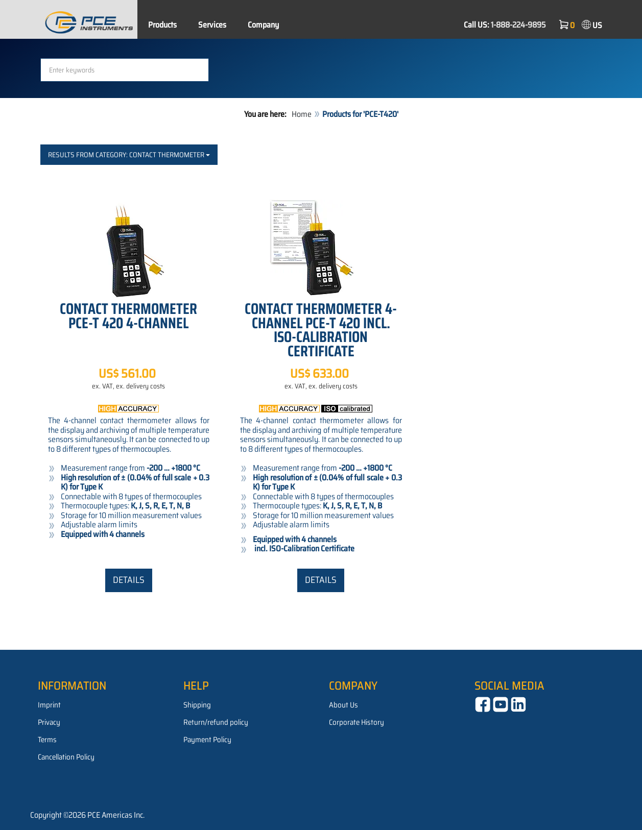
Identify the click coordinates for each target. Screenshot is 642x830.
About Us (343, 705)
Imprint (49, 705)
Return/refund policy (215, 722)
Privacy (49, 722)
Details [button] (129, 580)
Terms (47, 740)
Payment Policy (207, 740)
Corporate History (356, 722)
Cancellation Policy (66, 757)
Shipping (197, 705)
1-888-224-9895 (518, 24)
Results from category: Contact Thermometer (129, 154)
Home (302, 114)
